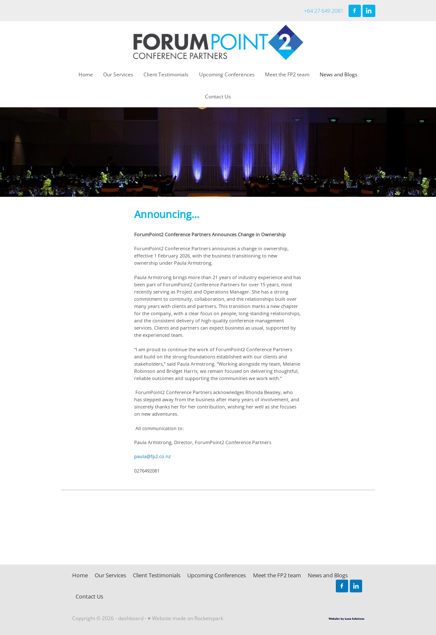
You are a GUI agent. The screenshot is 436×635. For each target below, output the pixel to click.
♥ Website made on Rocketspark (185, 618)
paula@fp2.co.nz (152, 456)
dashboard (130, 618)
